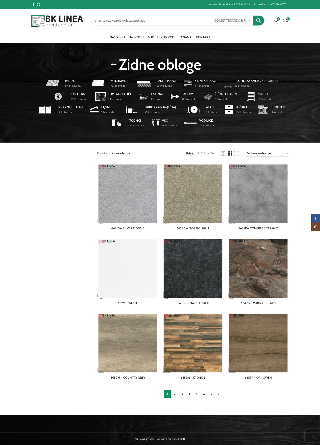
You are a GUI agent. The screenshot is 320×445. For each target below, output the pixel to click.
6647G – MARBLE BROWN (258, 303)
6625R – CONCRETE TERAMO (258, 228)
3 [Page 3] (182, 394)
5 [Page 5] (196, 394)
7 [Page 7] (211, 394)
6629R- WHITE (128, 303)
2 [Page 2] (174, 394)
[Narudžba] (267, 154)
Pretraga (258, 20)
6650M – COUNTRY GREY (127, 378)
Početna (102, 153)
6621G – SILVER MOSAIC (127, 228)
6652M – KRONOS (193, 378)
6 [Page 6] (204, 394)
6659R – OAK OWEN (258, 378)
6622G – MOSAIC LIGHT (193, 228)
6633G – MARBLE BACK (193, 303)
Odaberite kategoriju (230, 20)
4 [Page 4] (189, 394)
